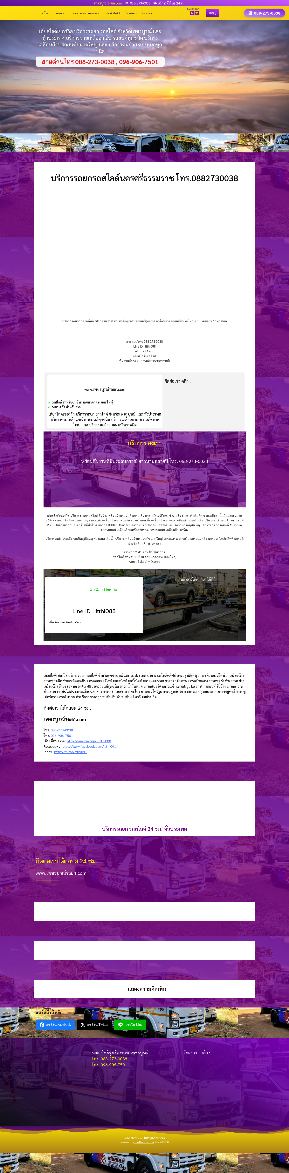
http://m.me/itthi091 (70, 751)
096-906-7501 (62, 735)
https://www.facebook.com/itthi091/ (89, 746)
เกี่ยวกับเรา (131, 13)
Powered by (137, 1142)
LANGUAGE (193, 9)
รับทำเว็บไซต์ (161, 1142)
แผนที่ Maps (112, 13)
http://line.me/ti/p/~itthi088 (89, 741)
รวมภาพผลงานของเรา (85, 13)
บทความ (61, 13)
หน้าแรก (46, 13)
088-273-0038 (62, 730)
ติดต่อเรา (148, 13)
